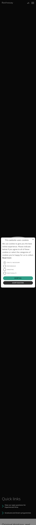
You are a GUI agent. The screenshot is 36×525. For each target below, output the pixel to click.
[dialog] (18, 262)
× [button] (33, 239)
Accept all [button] (18, 278)
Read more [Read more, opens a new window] (6, 258)
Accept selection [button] (18, 283)
